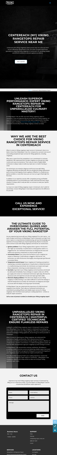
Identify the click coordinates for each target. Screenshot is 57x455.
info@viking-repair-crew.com (37, 438)
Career (31, 443)
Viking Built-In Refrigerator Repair (15, 452)
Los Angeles (35, 452)
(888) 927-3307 (33, 441)
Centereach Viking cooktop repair (30, 122)
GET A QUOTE (21, 61)
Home (29, 90)
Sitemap (32, 436)
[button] (55, 430)
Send (42, 415)
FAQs (31, 434)
